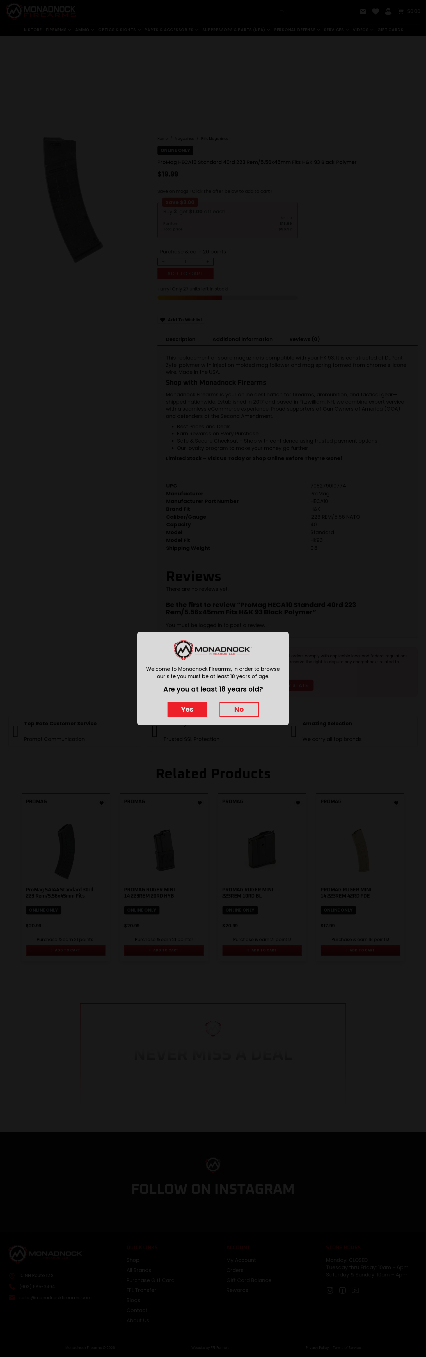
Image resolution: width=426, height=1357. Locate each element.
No (239, 709)
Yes (187, 709)
